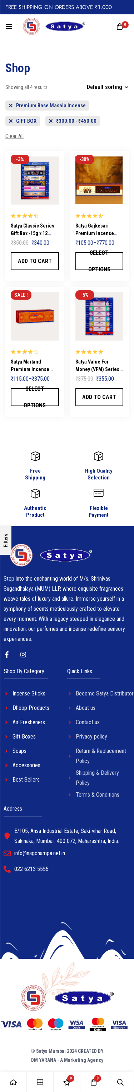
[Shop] (40, 1082)
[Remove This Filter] (14, 136)
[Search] (120, 1082)
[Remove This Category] (47, 105)
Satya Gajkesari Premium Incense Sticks (94, 233)
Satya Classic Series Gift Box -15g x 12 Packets (32, 233)
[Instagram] (23, 654)
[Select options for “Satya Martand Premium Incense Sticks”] (35, 397)
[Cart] (119, 26)
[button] (35, 261)
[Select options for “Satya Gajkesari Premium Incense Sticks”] (99, 261)
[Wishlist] (67, 1082)
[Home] (13, 1082)
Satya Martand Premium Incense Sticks (30, 369)
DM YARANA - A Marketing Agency (67, 1060)
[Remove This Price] (72, 121)
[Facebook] (7, 654)
